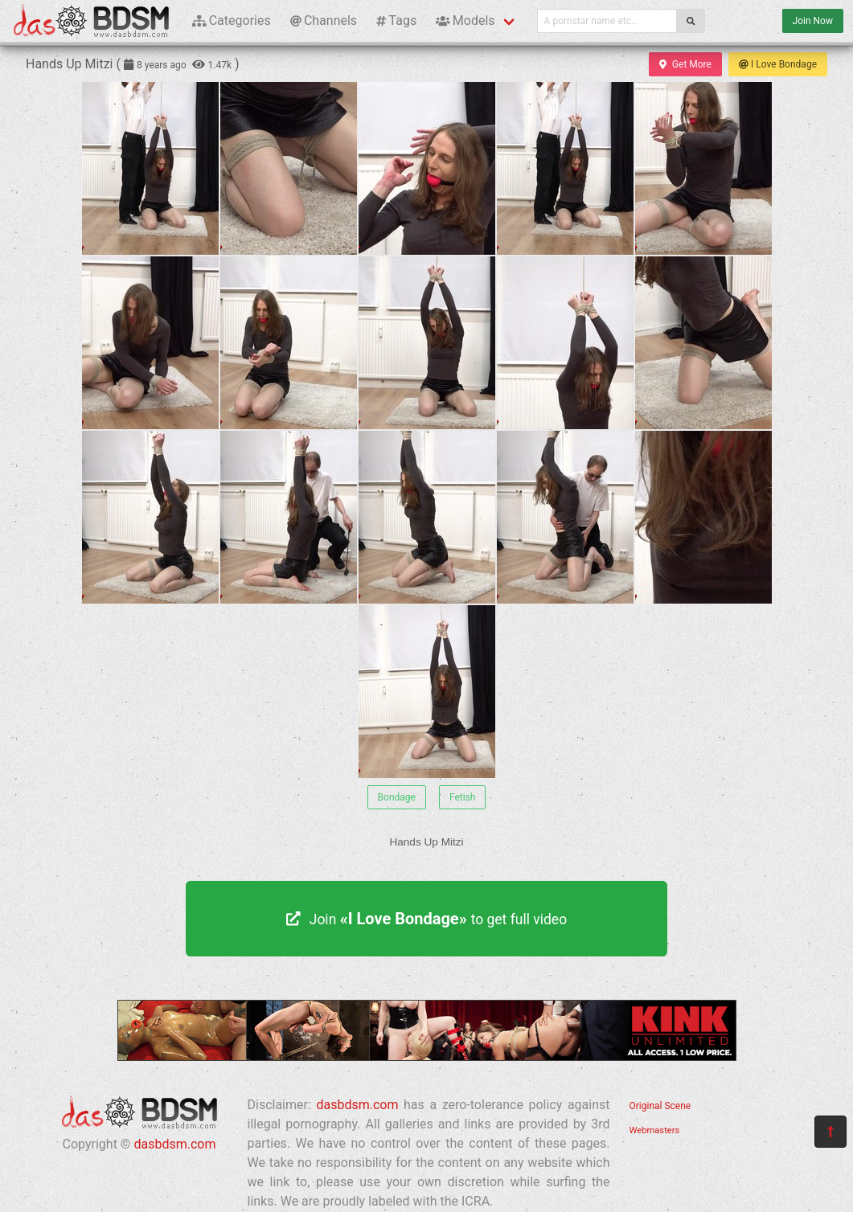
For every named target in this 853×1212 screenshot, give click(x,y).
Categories (231, 20)
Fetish (462, 797)
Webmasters (654, 1130)
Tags (396, 20)
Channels (323, 20)
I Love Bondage (778, 64)
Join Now (813, 21)
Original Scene (660, 1106)
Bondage (397, 797)
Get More (685, 64)
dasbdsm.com (174, 1144)
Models (465, 20)
